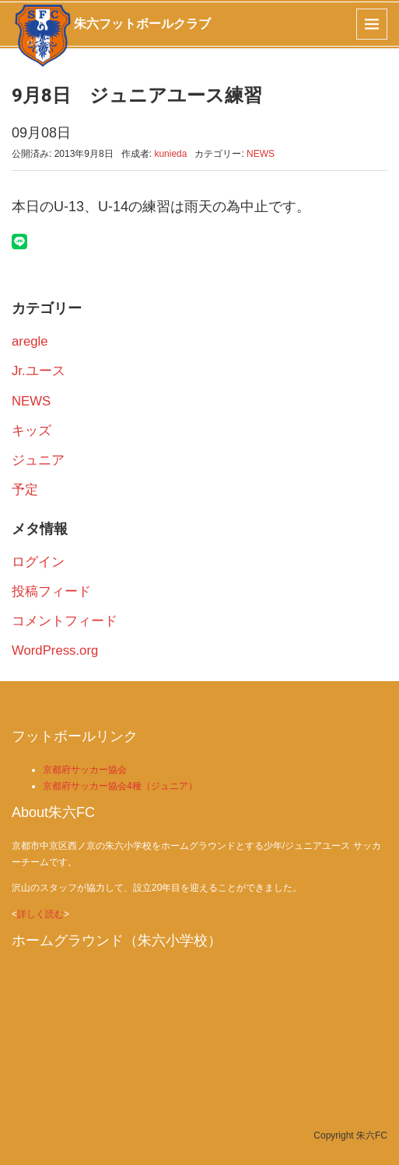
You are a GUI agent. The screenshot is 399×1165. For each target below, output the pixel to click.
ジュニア (38, 460)
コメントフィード (64, 621)
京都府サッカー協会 (85, 769)
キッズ (31, 430)
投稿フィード (51, 591)
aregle (30, 341)
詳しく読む (40, 914)
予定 (25, 489)
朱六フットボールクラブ (142, 23)
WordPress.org (55, 650)
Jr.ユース (38, 370)
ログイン (38, 562)
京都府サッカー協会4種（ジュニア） (120, 786)
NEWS (261, 153)
